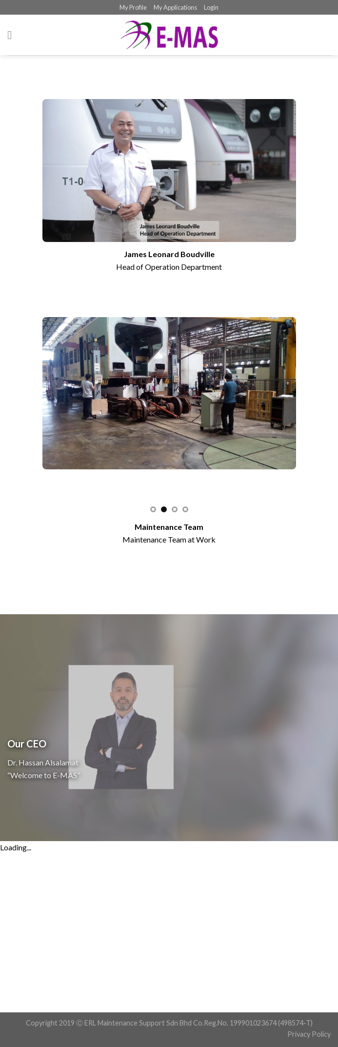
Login (211, 7)
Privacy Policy (309, 1034)
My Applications (175, 7)
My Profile (133, 7)
